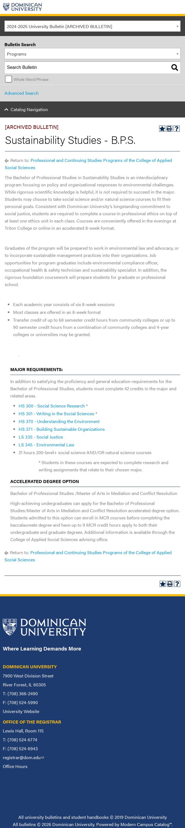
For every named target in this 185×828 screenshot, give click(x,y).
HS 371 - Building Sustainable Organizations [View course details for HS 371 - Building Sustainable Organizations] (62, 429)
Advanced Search (21, 93)
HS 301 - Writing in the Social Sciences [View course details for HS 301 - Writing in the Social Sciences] (56, 413)
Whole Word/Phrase (31, 79)
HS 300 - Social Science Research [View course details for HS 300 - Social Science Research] (52, 405)
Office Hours (15, 766)
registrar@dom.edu (23, 757)
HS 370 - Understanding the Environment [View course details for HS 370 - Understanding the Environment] (59, 421)
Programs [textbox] (16, 54)
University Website (21, 711)
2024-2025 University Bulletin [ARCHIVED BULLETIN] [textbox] (59, 26)
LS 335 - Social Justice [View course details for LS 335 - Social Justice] (41, 437)
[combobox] (92, 26)
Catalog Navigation (29, 109)
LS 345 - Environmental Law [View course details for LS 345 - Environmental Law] (46, 444)
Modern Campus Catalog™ (146, 824)
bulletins (27, 824)
